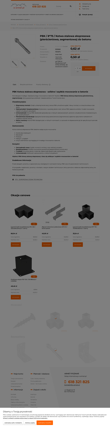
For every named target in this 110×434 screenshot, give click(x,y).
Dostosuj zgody (30, 422)
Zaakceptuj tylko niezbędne (13, 422)
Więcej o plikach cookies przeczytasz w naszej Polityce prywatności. (25, 418)
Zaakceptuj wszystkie (44, 422)
